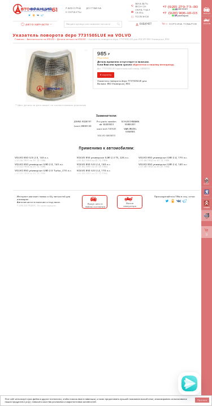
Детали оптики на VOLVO (71, 39)
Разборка (73, 8)
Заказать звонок (142, 5)
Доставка (93, 8)
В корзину (105, 74)
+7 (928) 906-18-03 (180, 13)
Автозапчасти (35, 24)
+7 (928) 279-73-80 (180, 6)
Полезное (142, 17)
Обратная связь (142, 11)
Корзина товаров (181, 24)
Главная (19, 39)
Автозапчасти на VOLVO (40, 39)
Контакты (73, 12)
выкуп (207, 11)
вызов (207, 22)
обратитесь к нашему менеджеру (153, 64)
